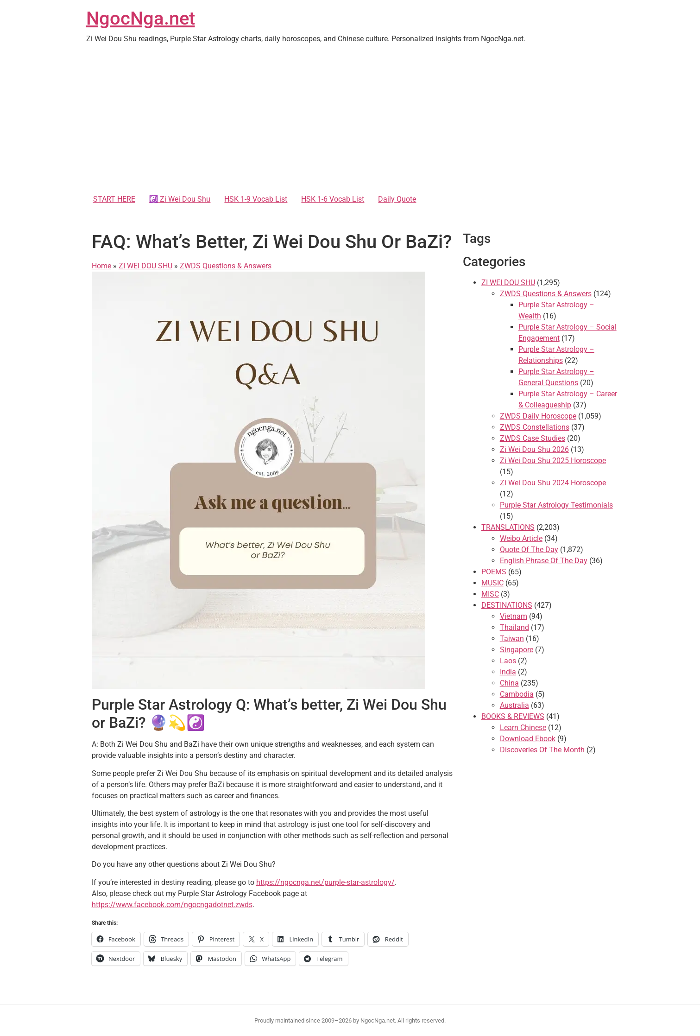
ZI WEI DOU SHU (145, 265)
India (508, 671)
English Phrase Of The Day (543, 560)
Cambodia (517, 694)
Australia (514, 705)
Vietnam (513, 616)
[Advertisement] (350, 120)
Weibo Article (521, 538)
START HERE (114, 199)
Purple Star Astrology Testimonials (556, 505)
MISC (490, 594)
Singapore (516, 649)
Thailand (514, 627)
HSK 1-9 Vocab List (255, 199)
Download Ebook (527, 738)
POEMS (493, 571)
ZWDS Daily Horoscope (538, 416)
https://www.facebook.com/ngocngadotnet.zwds (172, 904)
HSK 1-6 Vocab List (332, 199)
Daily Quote (397, 199)
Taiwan (512, 638)
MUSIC (492, 582)
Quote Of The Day (529, 549)
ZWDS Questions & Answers (225, 265)
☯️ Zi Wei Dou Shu (180, 199)
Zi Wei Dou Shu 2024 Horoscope (553, 482)
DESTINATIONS (506, 605)
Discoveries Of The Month (542, 749)
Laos (508, 660)
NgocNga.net (140, 18)
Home (101, 265)
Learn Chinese (523, 727)
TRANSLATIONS (508, 527)
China (509, 683)
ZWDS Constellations (534, 427)
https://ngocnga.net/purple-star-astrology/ (325, 882)
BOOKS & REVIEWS (512, 716)
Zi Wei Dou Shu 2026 (534, 449)
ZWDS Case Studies (532, 438)
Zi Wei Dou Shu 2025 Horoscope (553, 460)
